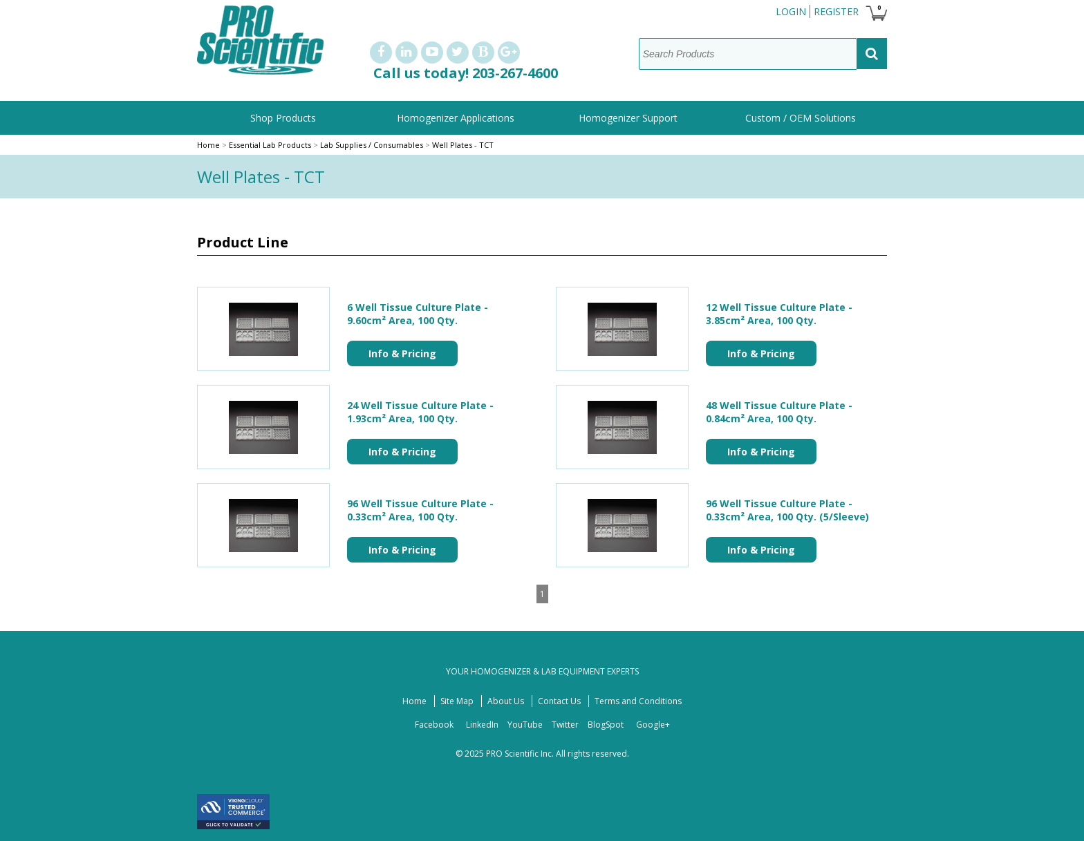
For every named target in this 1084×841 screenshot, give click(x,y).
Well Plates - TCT (463, 145)
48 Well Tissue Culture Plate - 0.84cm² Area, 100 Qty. (779, 412)
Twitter (565, 724)
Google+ (653, 724)
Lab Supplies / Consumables (371, 145)
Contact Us (559, 701)
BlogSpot (606, 724)
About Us (505, 701)
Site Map (457, 701)
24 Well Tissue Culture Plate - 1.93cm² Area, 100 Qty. (420, 412)
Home (208, 145)
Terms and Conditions (638, 701)
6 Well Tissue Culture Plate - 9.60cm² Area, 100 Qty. (417, 314)
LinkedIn (482, 724)
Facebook (434, 724)
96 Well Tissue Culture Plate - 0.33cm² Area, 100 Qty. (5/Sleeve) (787, 510)
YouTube (525, 724)
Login (791, 11)
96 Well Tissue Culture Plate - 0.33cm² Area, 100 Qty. (420, 510)
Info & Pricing (402, 353)
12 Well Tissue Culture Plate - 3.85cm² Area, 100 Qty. (779, 314)
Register (836, 11)
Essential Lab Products (271, 145)
